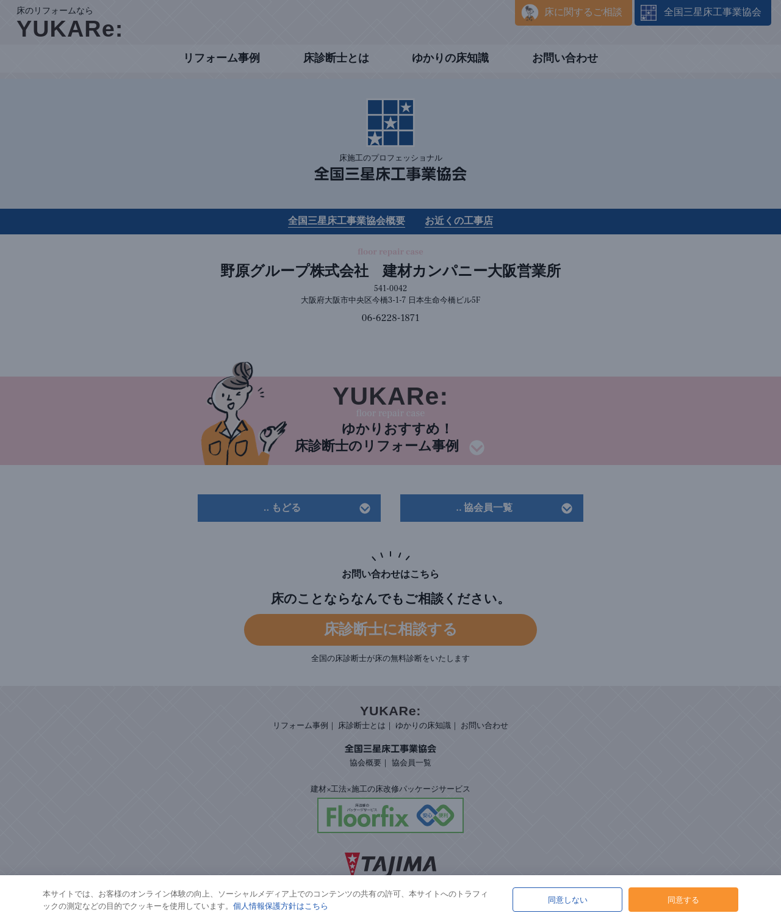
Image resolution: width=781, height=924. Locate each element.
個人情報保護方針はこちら (280, 905)
